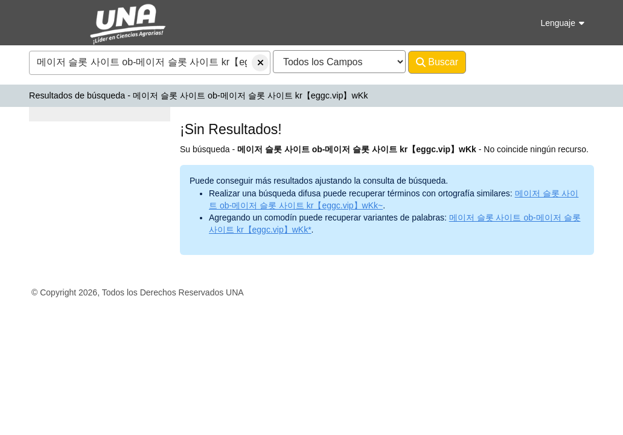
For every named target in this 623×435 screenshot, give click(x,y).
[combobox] (149, 63)
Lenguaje (562, 23)
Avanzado (497, 62)
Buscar (437, 62)
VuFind (50, 20)
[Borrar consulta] (260, 62)
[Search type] (339, 61)
